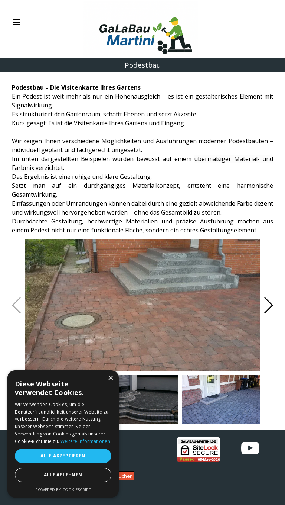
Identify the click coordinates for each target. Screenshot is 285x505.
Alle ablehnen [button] (63, 475)
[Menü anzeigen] (16, 22)
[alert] (63, 434)
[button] (268, 305)
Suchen (124, 476)
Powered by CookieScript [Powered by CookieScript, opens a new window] (63, 489)
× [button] (110, 378)
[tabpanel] (142, 154)
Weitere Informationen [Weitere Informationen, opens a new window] (85, 441)
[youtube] (250, 448)
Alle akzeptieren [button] (62, 456)
